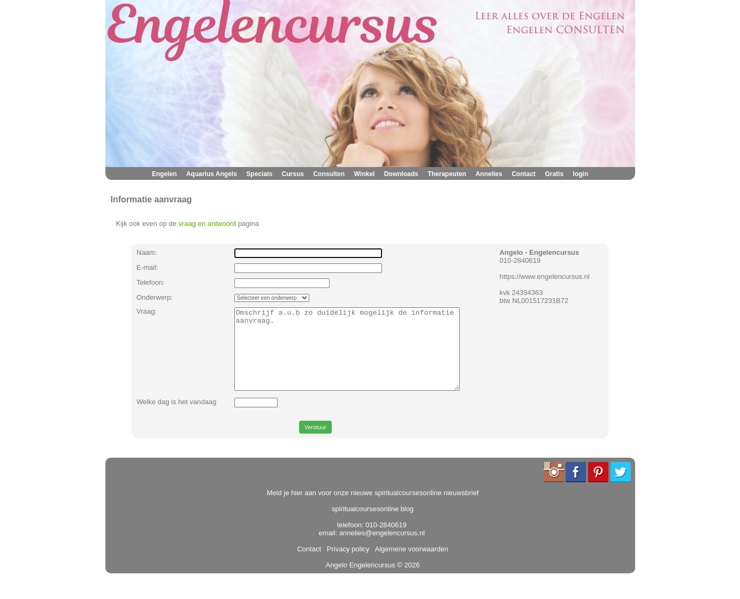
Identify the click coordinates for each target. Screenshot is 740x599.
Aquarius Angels (211, 174)
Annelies (489, 174)
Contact (524, 174)
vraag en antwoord (208, 223)
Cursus (293, 174)
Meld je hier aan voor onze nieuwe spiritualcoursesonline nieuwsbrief (373, 509)
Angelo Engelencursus (360, 581)
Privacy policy (346, 565)
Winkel (364, 174)
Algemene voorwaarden (409, 565)
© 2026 (407, 581)
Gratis (554, 174)
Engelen (164, 174)
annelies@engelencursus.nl (382, 549)
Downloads (401, 174)
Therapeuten (447, 174)
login (581, 174)
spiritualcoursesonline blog (373, 525)
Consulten (329, 174)
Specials (259, 174)
